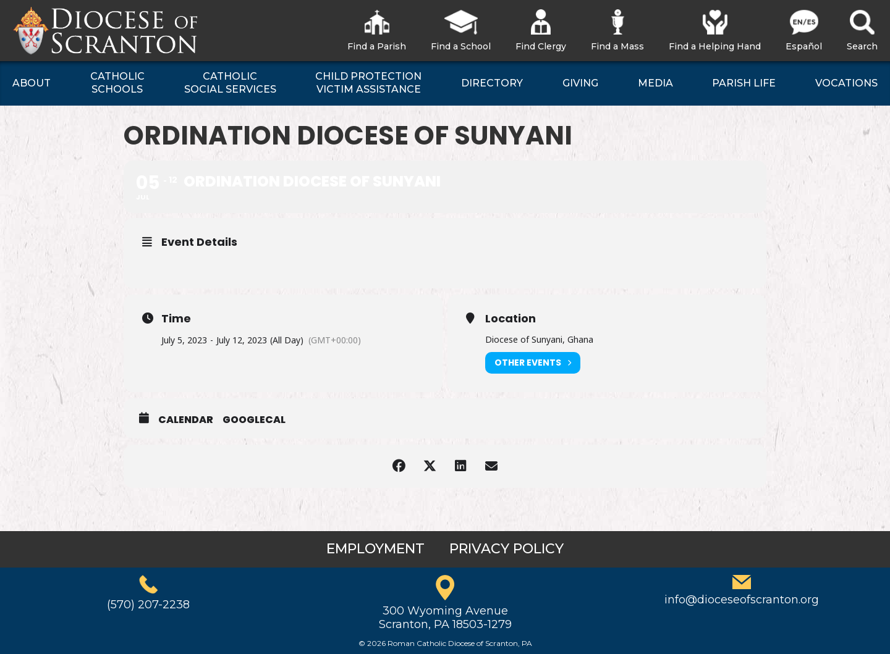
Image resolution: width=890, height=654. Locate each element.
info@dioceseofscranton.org (741, 599)
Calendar (185, 420)
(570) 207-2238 (148, 604)
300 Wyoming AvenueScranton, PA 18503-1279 (445, 617)
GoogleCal (254, 420)
